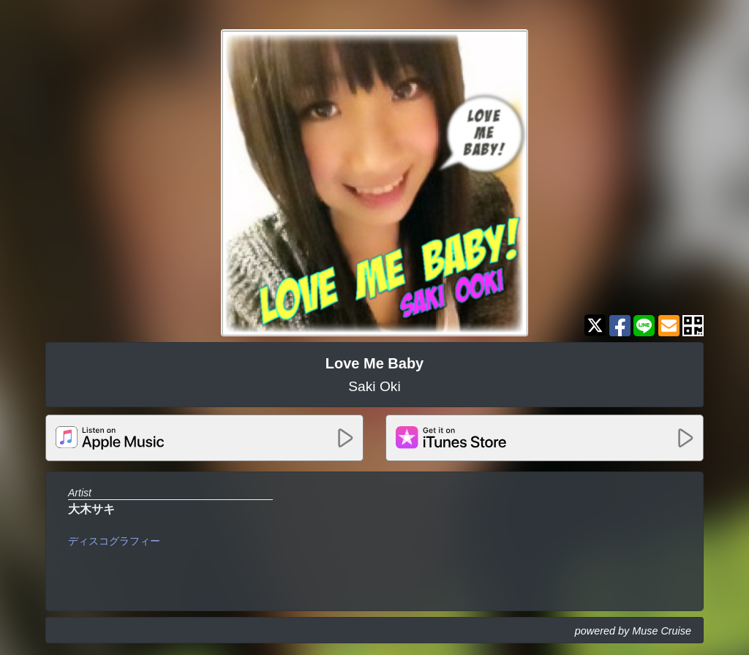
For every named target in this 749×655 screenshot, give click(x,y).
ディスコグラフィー (114, 541)
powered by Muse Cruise (633, 631)
